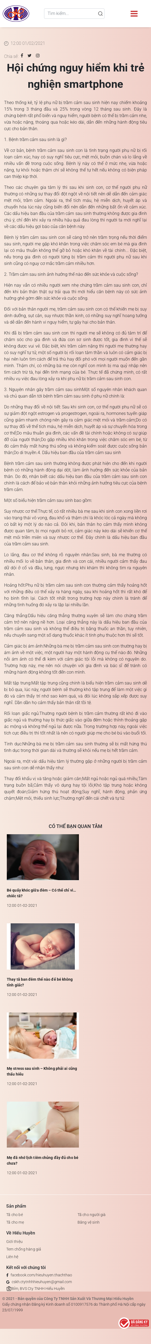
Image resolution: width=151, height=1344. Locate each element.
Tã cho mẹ (15, 1222)
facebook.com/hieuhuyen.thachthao (41, 1275)
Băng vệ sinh (89, 1222)
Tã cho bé (14, 1214)
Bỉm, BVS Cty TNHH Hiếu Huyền (38, 1288)
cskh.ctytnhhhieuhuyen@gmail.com (42, 1282)
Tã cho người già (92, 1214)
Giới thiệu (14, 1241)
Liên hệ (12, 1257)
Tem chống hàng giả (23, 1249)
